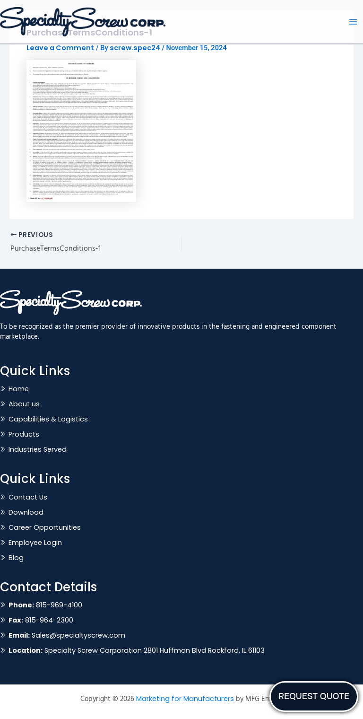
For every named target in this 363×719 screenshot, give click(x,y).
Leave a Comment (60, 48)
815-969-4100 (45, 605)
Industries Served (38, 449)
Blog (16, 557)
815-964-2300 (41, 620)
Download (26, 512)
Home (19, 389)
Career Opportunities (45, 527)
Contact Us (28, 497)
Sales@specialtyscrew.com (67, 635)
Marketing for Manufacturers (185, 698)
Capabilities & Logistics (48, 419)
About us (24, 404)
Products (24, 434)
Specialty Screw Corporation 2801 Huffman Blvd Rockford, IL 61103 (137, 650)
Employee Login (35, 542)
